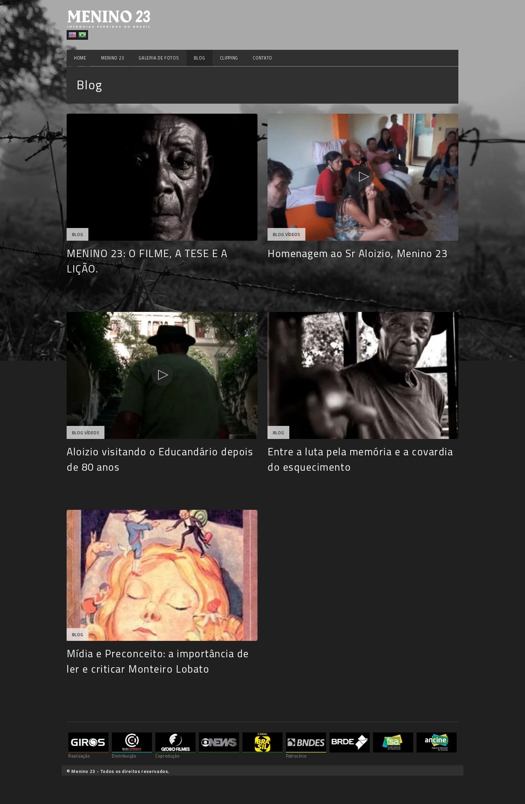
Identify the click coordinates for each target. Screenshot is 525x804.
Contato (262, 58)
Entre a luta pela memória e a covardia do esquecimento (360, 459)
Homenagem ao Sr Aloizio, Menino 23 (358, 253)
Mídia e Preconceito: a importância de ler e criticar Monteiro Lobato (158, 661)
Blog (199, 58)
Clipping (229, 58)
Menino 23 (112, 58)
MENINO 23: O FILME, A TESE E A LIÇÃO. (147, 260)
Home (80, 58)
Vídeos (292, 234)
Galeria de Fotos (159, 58)
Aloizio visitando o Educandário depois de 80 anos (160, 459)
